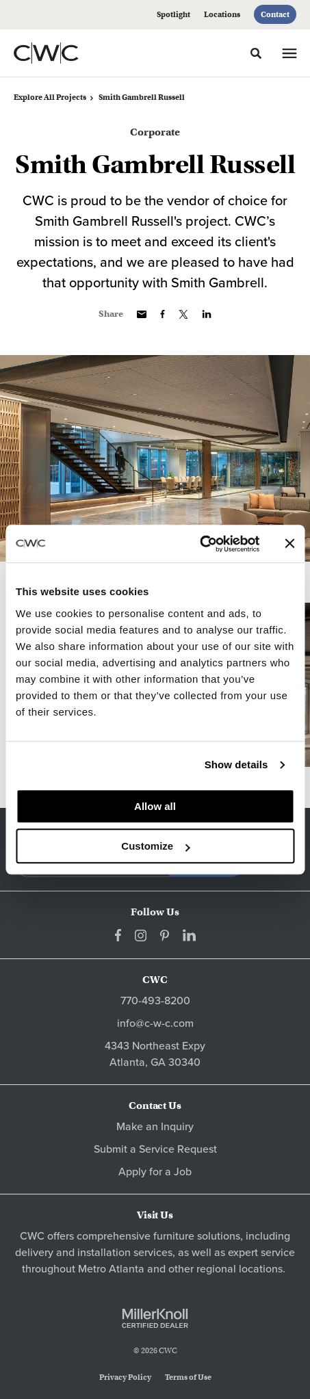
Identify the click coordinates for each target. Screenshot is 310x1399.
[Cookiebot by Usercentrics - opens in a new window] (199, 544)
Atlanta (126, 1269)
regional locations (239, 1269)
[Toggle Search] (255, 53)
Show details (236, 764)
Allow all (155, 806)
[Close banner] (289, 544)
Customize (155, 846)
